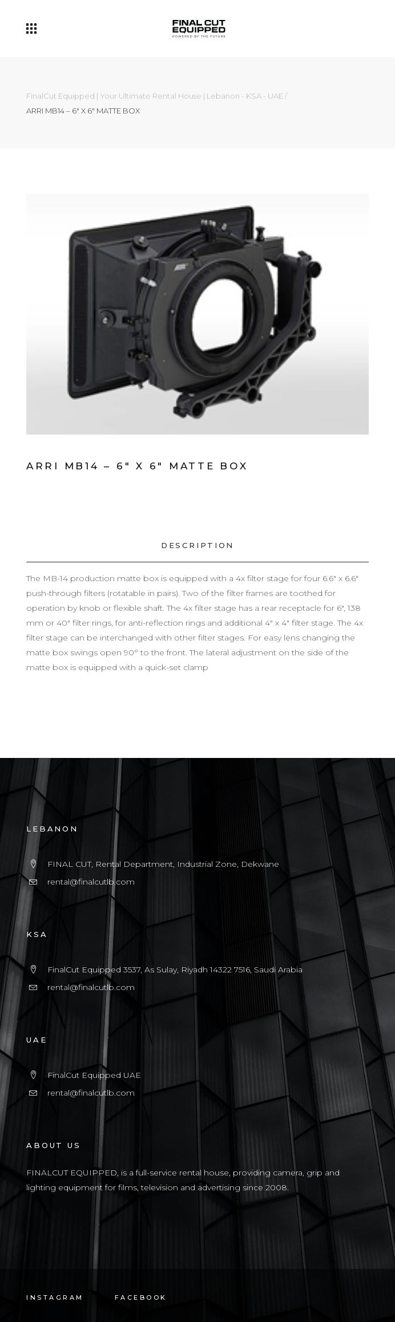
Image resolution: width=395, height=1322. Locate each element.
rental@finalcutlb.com (91, 882)
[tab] (197, 545)
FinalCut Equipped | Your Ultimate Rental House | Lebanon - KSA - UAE (154, 96)
